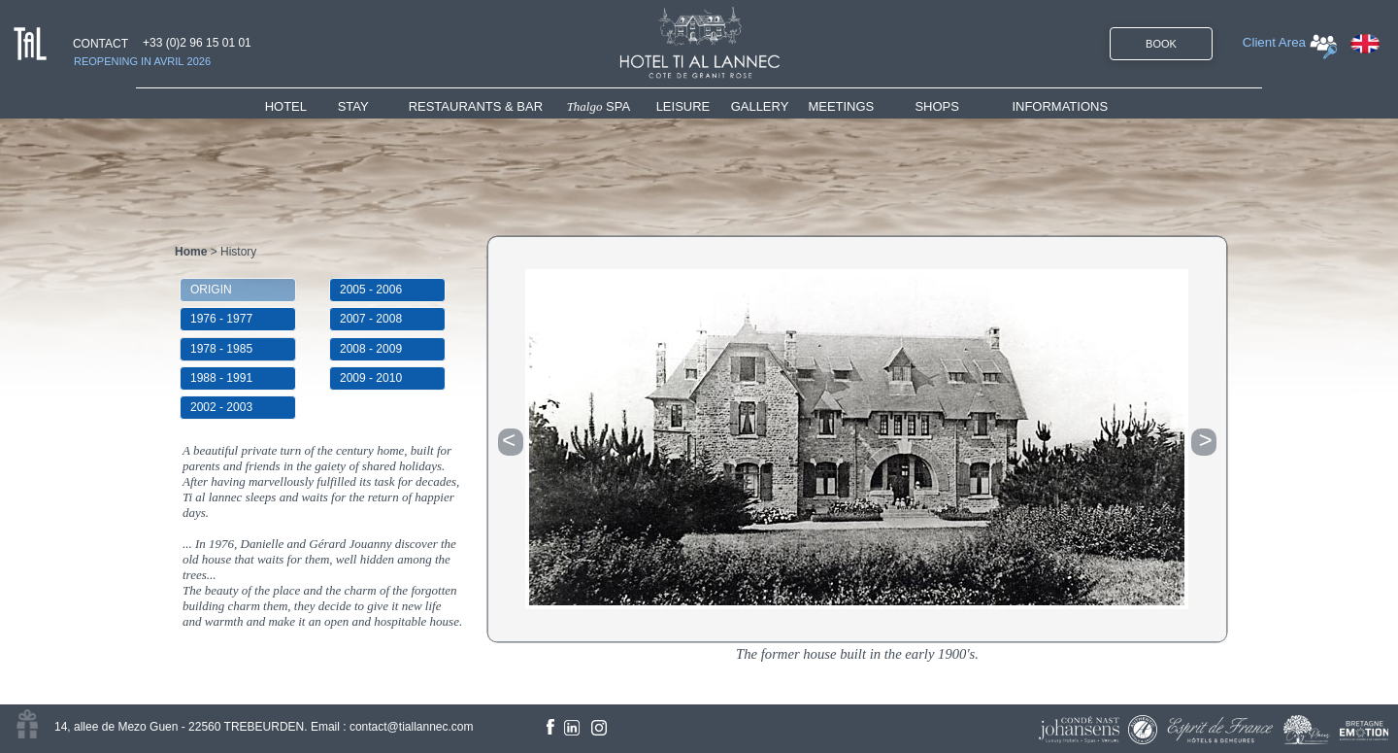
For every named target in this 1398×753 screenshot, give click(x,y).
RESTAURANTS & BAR (476, 106)
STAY (353, 106)
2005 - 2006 (371, 289)
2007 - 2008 (371, 318)
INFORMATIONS (1060, 106)
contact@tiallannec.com (412, 727)
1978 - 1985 (221, 349)
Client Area (1274, 42)
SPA (599, 106)
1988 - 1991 (221, 378)
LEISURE (683, 106)
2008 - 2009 (371, 349)
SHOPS (937, 106)
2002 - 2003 (221, 407)
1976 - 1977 (221, 318)
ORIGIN (211, 289)
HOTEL (290, 106)
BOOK (1161, 44)
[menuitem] (301, 106)
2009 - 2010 (371, 378)
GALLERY (760, 106)
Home (191, 251)
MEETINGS (841, 106)
